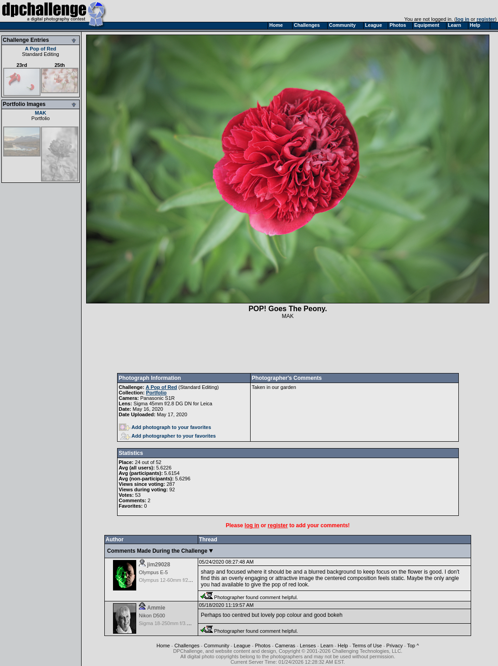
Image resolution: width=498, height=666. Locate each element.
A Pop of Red (40, 48)
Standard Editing (40, 54)
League (242, 645)
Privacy (394, 645)
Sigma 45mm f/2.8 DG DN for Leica (172, 403)
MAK (40, 113)
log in (462, 19)
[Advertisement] (288, 346)
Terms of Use (367, 645)
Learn (326, 645)
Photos (262, 645)
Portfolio (40, 118)
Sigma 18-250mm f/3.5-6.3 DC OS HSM (183, 623)
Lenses (308, 645)
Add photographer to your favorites (168, 436)
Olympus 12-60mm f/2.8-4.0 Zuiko (177, 580)
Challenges (187, 645)
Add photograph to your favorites (165, 427)
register (486, 19)
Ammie (156, 608)
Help (343, 645)
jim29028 (158, 564)
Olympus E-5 (153, 572)
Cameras (285, 645)
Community (217, 645)
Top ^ (413, 645)
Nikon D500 (152, 615)
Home (163, 645)
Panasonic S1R (157, 398)
